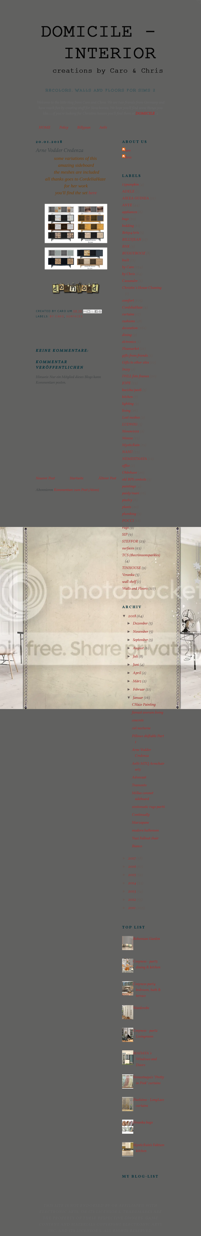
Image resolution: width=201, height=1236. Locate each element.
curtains (128, 314)
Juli (136, 656)
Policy (63, 127)
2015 (132, 875)
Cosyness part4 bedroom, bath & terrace (147, 990)
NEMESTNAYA (134, 459)
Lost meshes (131, 417)
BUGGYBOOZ (133, 253)
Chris (127, 157)
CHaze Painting (144, 704)
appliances (129, 212)
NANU (127, 452)
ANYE (127, 205)
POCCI (128, 521)
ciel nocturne (141, 728)
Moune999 (130, 431)
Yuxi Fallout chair (145, 838)
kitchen (127, 397)
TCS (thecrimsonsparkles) (141, 555)
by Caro (57, 316)
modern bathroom (145, 830)
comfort (128, 300)
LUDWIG (129, 424)
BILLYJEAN (131, 239)
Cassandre (130, 281)
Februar (139, 689)
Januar (138, 698)
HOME (44, 127)
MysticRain (131, 445)
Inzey (126, 369)
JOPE (126, 383)
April (137, 673)
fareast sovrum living (147, 712)
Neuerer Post (45, 478)
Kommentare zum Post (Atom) (76, 490)
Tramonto (139, 785)
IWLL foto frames (135, 376)
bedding (128, 226)
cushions (128, 321)
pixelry (127, 500)
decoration (130, 328)
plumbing (129, 514)
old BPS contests (134, 479)
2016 (132, 866)
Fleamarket (130, 349)
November (141, 632)
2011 (132, 908)
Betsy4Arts (130, 233)
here (93, 192)
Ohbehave (129, 472)
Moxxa (127, 438)
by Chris (128, 274)
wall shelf (129, 582)
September (141, 640)
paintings (129, 486)
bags (125, 219)
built (125, 260)
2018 (132, 616)
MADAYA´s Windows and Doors (145, 1059)
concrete (138, 720)
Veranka (128, 575)
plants (126, 507)
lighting (128, 404)
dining (127, 335)
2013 (132, 891)
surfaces (74, 316)
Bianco (137, 846)
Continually (141, 815)
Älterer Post (107, 478)
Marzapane (140, 822)
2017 (132, 858)
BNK (126, 246)
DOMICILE (145, 113)
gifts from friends (135, 355)
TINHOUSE (131, 568)
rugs (125, 528)
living (126, 411)
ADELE (128, 191)
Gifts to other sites (135, 362)
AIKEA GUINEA (135, 198)
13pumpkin (130, 184)
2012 (132, 900)
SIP (124, 534)
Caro (127, 150)
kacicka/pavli (132, 390)
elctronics (129, 342)
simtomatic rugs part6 (148, 807)
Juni (136, 665)
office (126, 466)
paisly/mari (130, 493)
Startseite (76, 478)
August (138, 648)
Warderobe (141, 1008)
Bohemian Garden (146, 939)
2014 (132, 883)
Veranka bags (143, 1122)
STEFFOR (130, 541)
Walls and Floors (135, 588)
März (137, 681)
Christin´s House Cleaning (142, 288)
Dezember (141, 623)
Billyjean (83, 127)
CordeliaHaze (132, 307)
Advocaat (139, 777)
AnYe (103, 127)
